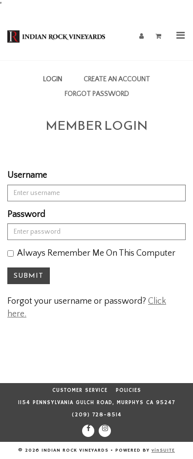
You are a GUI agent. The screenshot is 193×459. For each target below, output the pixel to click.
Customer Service (79, 390)
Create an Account (117, 79)
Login (52, 79)
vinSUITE (163, 450)
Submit (28, 275)
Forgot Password (96, 94)
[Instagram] (105, 431)
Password (26, 214)
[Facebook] (88, 431)
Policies (128, 390)
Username (27, 175)
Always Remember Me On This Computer (91, 253)
